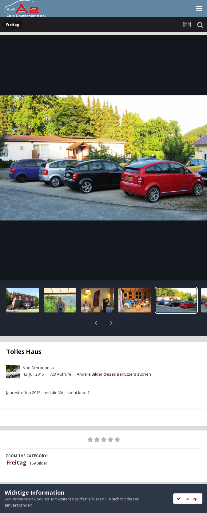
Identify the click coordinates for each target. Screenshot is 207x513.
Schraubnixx (43, 351)
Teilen (51, 483)
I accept (188, 498)
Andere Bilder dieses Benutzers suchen (114, 358)
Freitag (16, 446)
